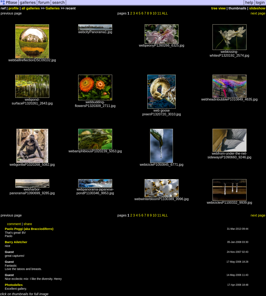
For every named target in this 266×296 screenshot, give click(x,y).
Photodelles (14, 285)
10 (154, 13)
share (28, 224)
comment (14, 224)
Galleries (52, 8)
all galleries (31, 8)
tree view (218, 8)
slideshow (257, 8)
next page (258, 13)
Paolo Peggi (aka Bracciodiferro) (29, 229)
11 (159, 13)
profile (13, 8)
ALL (165, 13)
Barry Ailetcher (16, 242)
